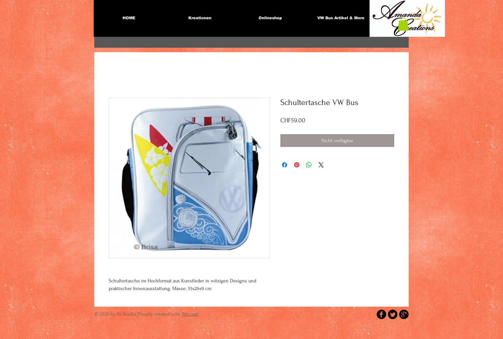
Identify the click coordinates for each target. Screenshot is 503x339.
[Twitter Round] (392, 314)
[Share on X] (321, 165)
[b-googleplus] (404, 314)
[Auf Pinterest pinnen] (297, 165)
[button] (403, 24)
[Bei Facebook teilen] (284, 165)
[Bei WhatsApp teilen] (309, 165)
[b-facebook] (381, 314)
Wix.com (190, 314)
